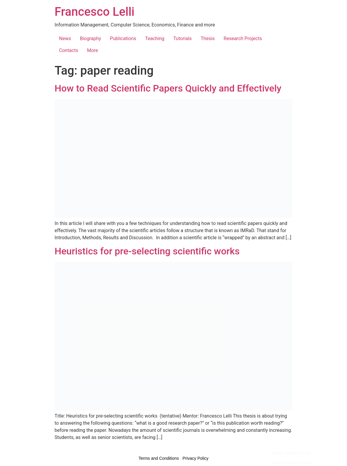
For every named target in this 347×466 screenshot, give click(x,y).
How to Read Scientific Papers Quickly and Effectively (168, 88)
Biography (90, 38)
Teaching (154, 38)
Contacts (68, 50)
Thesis (208, 38)
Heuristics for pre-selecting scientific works (147, 251)
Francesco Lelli (95, 12)
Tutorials (182, 38)
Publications (123, 38)
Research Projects (243, 38)
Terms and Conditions (159, 458)
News (65, 38)
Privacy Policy (195, 458)
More (92, 50)
